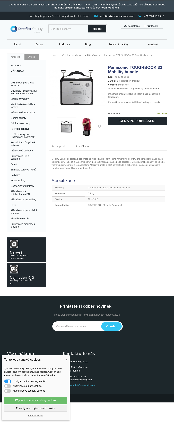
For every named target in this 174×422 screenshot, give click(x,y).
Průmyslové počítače (22, 150)
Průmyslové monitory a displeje (23, 225)
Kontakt (153, 44)
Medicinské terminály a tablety (23, 105)
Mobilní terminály (20, 99)
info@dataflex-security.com (78, 379)
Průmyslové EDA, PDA (23, 112)
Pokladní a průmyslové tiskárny (23, 144)
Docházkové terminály (22, 186)
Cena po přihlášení (137, 121)
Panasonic (123, 84)
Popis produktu (61, 146)
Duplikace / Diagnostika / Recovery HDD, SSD (24, 92)
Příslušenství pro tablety (23, 199)
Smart (14, 164)
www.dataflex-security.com (82, 385)
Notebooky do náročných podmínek (23, 135)
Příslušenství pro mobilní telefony (24, 211)
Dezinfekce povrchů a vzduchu (22, 84)
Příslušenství (21, 128)
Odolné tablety (18, 118)
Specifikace (82, 146)
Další (99, 126)
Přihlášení (151, 26)
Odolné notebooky (20, 123)
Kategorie (15, 57)
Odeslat (111, 326)
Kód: (110, 77)
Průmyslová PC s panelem (20, 157)
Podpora (64, 44)
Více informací (35, 415)
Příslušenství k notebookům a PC (20, 192)
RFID (13, 205)
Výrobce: (113, 84)
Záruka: (112, 81)
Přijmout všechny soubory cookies (35, 400)
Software (15, 175)
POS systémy (18, 180)
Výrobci (31, 57)
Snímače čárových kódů (23, 169)
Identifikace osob (20, 218)
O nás (39, 44)
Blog (88, 44)
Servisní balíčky (119, 44)
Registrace (132, 26)
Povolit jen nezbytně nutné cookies (35, 408)
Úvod (17, 44)
